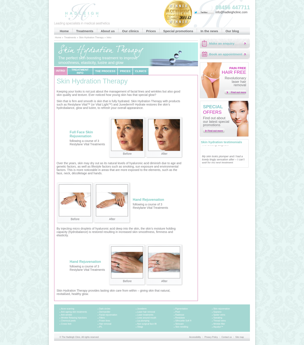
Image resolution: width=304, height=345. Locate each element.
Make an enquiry (221, 43)
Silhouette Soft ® (183, 321)
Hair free (234, 70)
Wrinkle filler (219, 324)
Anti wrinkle (66, 315)
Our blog (232, 31)
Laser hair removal (146, 312)
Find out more (238, 92)
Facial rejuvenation (108, 315)
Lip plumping (143, 321)
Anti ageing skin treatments (74, 312)
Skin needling (181, 327)
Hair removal (105, 324)
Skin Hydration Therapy (91, 37)
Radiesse (179, 315)
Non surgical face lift (147, 324)
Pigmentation (181, 309)
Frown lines (104, 321)
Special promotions (178, 31)
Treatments (84, 31)
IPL (100, 327)
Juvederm (142, 309)
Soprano (217, 312)
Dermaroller (104, 312)
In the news (209, 31)
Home (64, 31)
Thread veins (219, 321)
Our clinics (130, 31)
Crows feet (66, 324)
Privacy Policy (211, 337)
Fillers (102, 318)
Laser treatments (145, 315)
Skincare (179, 324)
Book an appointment (225, 54)
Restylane (180, 318)
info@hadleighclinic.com (231, 12)
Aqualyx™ (218, 327)
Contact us (227, 337)
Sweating (217, 318)
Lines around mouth (146, 318)
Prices (151, 31)
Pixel (177, 312)
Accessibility (195, 337)
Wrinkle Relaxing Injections (74, 318)
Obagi (140, 327)
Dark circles (104, 309)
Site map (239, 337)
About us (108, 31)
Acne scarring (67, 309)
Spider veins (219, 315)
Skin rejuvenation (221, 309)
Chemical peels (68, 321)
